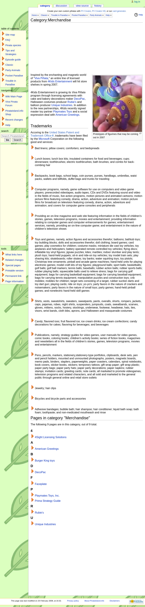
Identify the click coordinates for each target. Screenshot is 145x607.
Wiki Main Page (13, 96)
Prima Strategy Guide (48, 500)
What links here (13, 254)
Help (108, 15)
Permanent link (13, 276)
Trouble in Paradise (59, 15)
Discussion (61, 5)
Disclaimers (115, 601)
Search (5, 131)
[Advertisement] (87, 46)
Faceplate (41, 484)
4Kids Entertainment (60, 81)
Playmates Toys (62, 111)
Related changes (14, 260)
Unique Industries (61, 105)
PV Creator (86, 11)
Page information (14, 281)
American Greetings (67, 114)
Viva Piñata (41, 78)
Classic (44, 15)
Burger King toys (45, 460)
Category (45, 5)
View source (82, 5)
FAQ (7, 40)
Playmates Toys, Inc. (47, 495)
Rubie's (71, 102)
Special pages (13, 265)
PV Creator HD (98, 11)
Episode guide (13, 59)
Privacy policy (73, 601)
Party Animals (96, 15)
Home (34, 15)
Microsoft (44, 138)
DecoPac (79, 98)
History (98, 5)
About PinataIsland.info (94, 601)
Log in (137, 1)
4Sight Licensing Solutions (50, 437)
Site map (10, 34)
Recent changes (14, 119)
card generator (119, 11)
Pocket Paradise (79, 15)
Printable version (14, 270)
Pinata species (13, 45)
